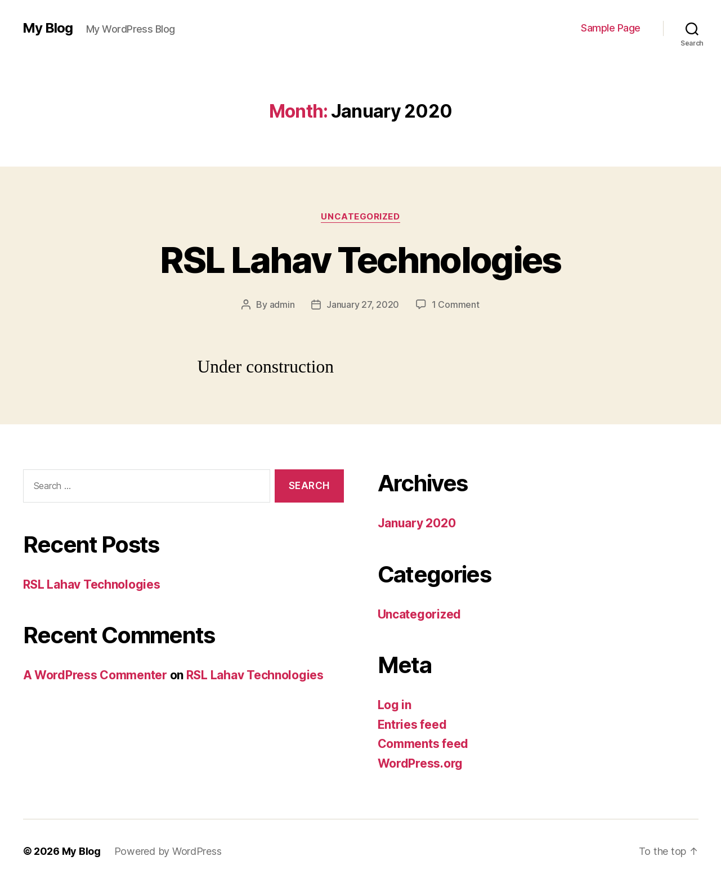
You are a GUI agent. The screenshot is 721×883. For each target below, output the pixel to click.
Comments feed (423, 744)
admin (282, 304)
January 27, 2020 (362, 304)
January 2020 (417, 523)
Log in (394, 705)
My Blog (48, 28)
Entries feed (412, 725)
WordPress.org (420, 763)
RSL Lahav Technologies (360, 259)
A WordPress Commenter (95, 675)
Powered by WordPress (168, 851)
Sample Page (611, 28)
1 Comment (456, 304)
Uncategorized (360, 217)
